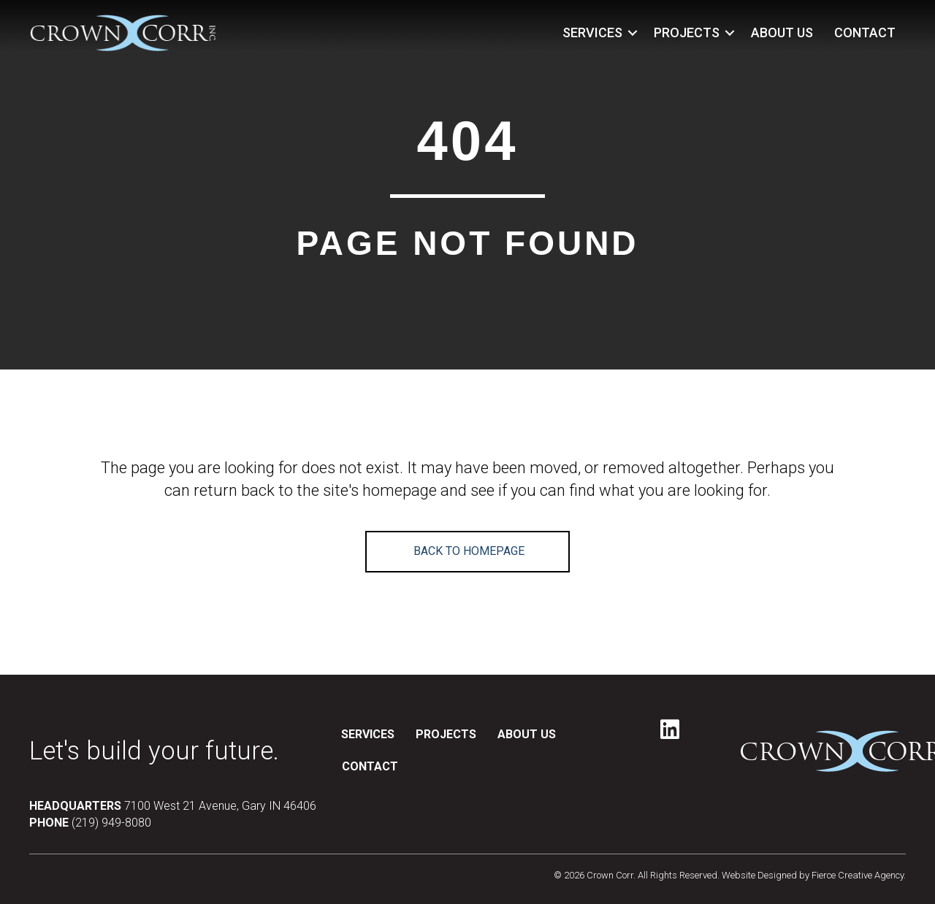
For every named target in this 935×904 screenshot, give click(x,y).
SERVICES (592, 32)
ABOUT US (782, 32)
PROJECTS (687, 32)
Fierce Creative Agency (858, 875)
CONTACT (865, 32)
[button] (632, 33)
